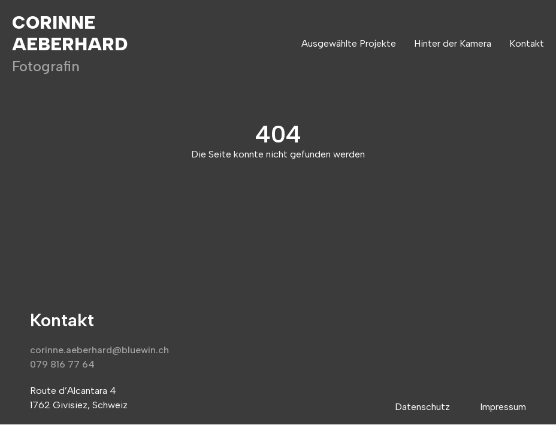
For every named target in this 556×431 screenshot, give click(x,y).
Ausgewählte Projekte (348, 43)
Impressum (503, 406)
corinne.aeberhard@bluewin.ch (99, 350)
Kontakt (526, 43)
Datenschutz (422, 406)
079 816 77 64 (62, 364)
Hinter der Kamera (452, 43)
